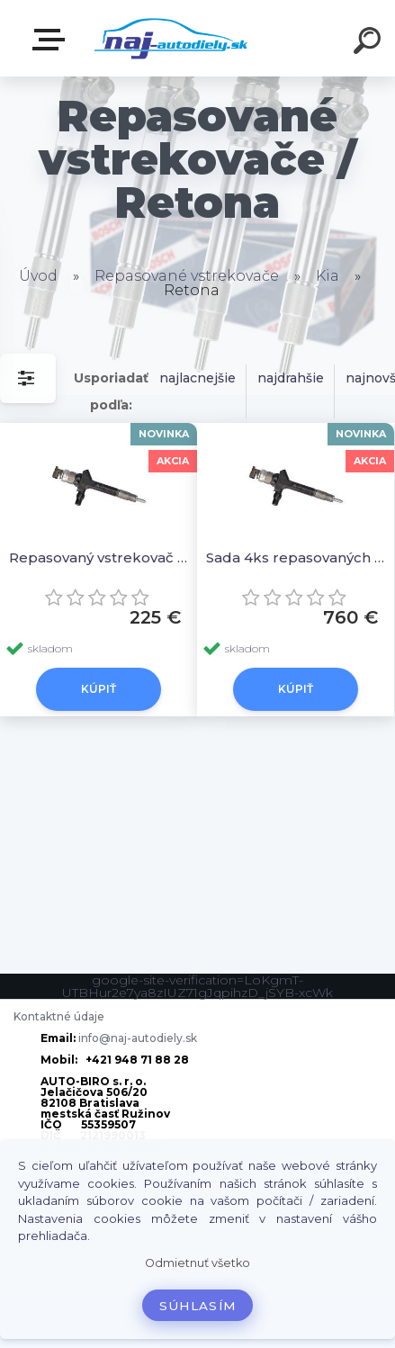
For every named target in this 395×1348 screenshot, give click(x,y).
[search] (370, 43)
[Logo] (170, 38)
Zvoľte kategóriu (52, 39)
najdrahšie (290, 378)
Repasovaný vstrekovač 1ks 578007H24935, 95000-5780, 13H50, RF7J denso (98, 557)
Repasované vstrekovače (186, 275)
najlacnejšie (197, 378)
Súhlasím (198, 1306)
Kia (327, 275)
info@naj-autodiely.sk (137, 1038)
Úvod (38, 275)
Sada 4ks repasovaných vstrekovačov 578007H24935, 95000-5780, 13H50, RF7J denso (295, 557)
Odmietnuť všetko (197, 1263)
